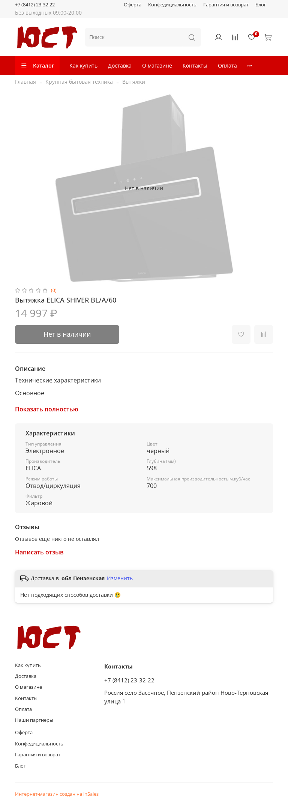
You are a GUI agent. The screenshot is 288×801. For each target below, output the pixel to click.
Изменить (120, 578)
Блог (260, 5)
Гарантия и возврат (226, 5)
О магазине (157, 65)
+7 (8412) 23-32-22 (35, 5)
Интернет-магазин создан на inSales (57, 794)
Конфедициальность (172, 5)
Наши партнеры (34, 720)
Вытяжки (133, 81)
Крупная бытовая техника (79, 81)
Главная (25, 81)
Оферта (132, 5)
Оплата (227, 65)
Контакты (195, 65)
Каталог (37, 65)
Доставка (120, 65)
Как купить (83, 65)
